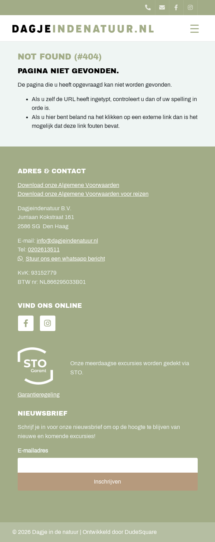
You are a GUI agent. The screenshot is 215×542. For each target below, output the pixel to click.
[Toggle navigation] (194, 28)
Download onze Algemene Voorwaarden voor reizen (83, 194)
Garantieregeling (39, 395)
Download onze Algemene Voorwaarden (68, 185)
